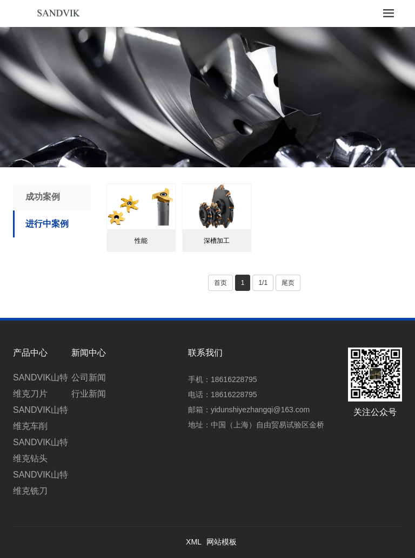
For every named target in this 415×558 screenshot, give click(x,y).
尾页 (288, 283)
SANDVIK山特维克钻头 (40, 450)
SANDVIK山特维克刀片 (40, 385)
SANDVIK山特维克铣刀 (40, 482)
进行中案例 (47, 223)
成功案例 (42, 196)
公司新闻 (88, 377)
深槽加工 (217, 240)
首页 (220, 283)
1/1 (262, 283)
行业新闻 (88, 393)
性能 (141, 240)
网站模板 (221, 541)
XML (194, 541)
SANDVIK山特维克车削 (40, 418)
